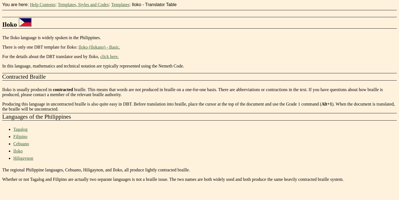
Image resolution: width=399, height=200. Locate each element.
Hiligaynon (23, 158)
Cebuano (21, 143)
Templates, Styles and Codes (83, 4)
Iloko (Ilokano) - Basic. (99, 47)
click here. (109, 56)
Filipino (20, 136)
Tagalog (20, 129)
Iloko (18, 151)
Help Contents (42, 4)
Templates (120, 4)
